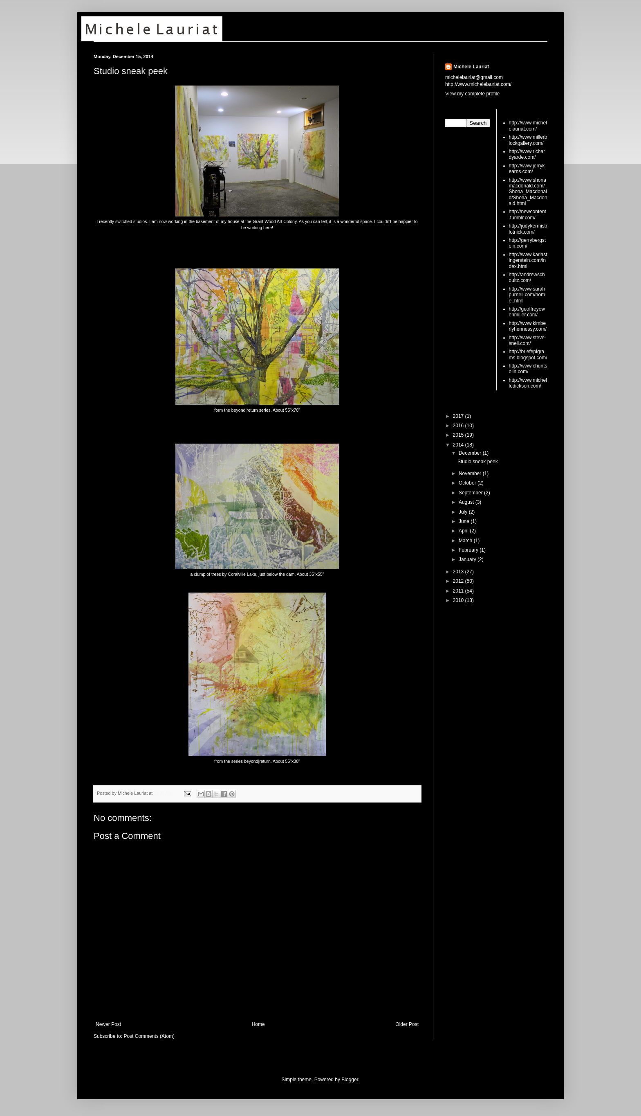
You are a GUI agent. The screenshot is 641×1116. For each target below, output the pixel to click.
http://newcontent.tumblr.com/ (527, 214)
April (464, 531)
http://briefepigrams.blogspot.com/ (528, 354)
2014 (459, 445)
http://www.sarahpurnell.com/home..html (527, 295)
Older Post (407, 1024)
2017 (459, 416)
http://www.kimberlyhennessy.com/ (528, 326)
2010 (459, 600)
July (464, 512)
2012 (459, 581)
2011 (459, 591)
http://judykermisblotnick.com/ (528, 228)
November (471, 473)
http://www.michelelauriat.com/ (528, 125)
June (465, 521)
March (466, 540)
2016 (459, 425)
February (469, 550)
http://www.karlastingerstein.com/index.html (528, 260)
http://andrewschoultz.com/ (527, 277)
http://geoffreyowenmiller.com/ (527, 312)
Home (258, 1024)
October (468, 483)
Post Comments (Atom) (149, 1036)
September (471, 493)
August (467, 502)
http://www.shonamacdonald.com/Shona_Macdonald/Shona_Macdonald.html (528, 192)
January (468, 559)
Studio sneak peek (131, 71)
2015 (459, 435)
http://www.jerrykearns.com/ (527, 168)
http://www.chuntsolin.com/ (528, 368)
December (471, 453)
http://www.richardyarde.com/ (527, 154)
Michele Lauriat (471, 67)
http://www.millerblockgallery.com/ (528, 140)
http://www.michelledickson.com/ (528, 383)
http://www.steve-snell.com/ (527, 340)
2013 (459, 572)
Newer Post (108, 1024)
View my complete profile (472, 94)
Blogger (349, 1079)
